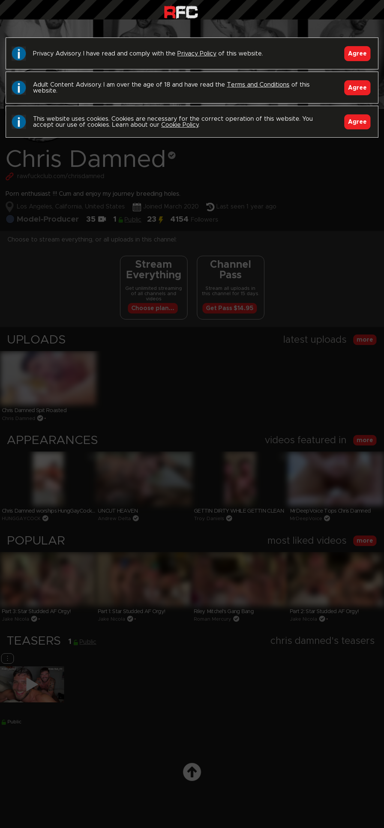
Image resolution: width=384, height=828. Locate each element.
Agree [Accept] (357, 54)
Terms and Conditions (258, 85)
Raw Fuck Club (181, 11)
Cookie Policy (179, 125)
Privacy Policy (196, 54)
